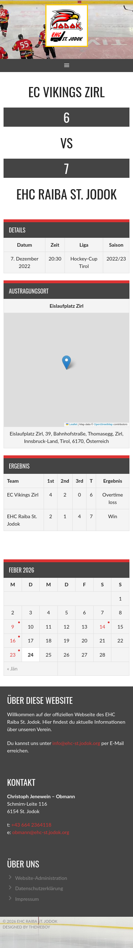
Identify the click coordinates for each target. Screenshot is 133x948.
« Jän (12, 668)
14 (102, 627)
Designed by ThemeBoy (26, 927)
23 (13, 655)
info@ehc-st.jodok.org (76, 743)
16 (13, 640)
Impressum (27, 899)
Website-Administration (41, 878)
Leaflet (71, 424)
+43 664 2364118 (31, 825)
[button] (66, 362)
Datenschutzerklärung (39, 888)
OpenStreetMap (103, 424)
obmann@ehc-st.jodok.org (40, 832)
